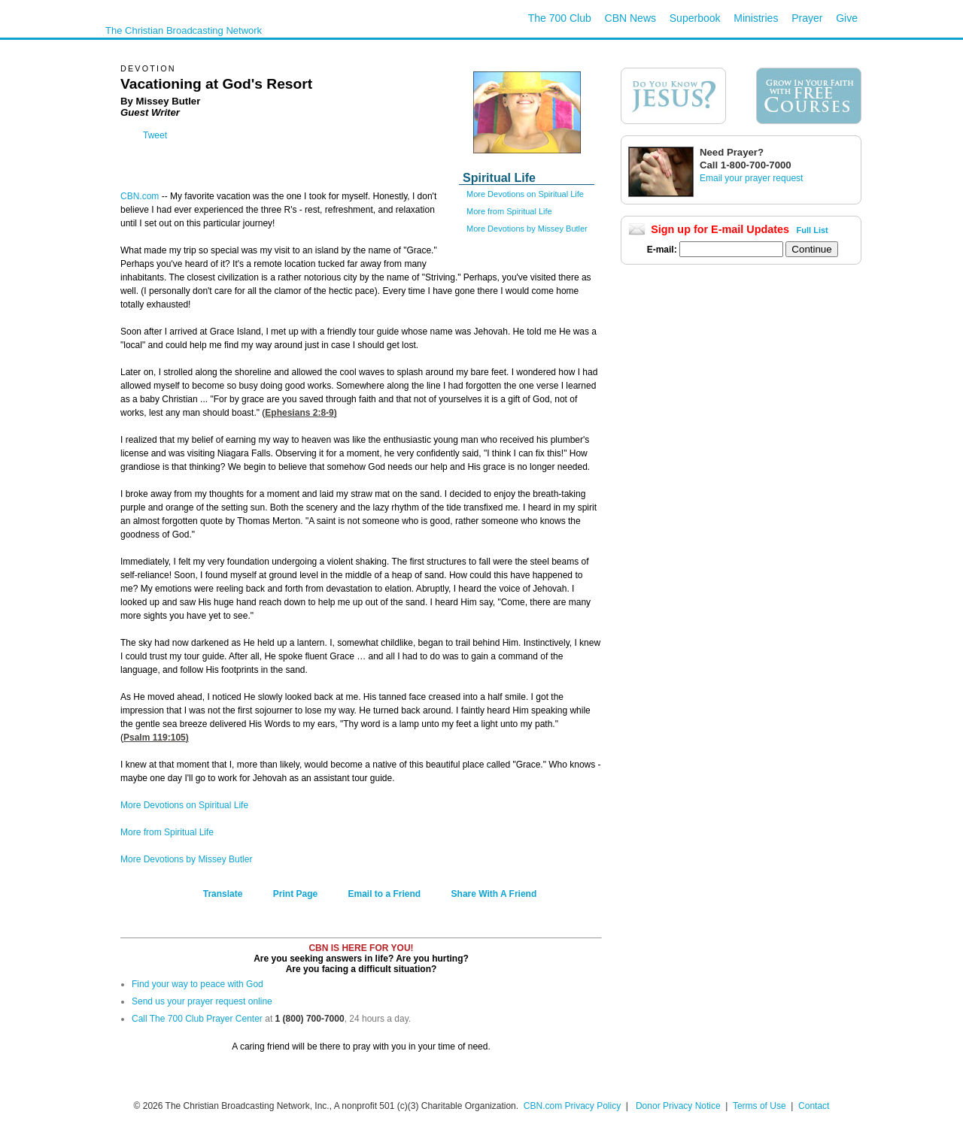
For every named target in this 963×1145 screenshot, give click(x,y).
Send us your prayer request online (202, 1001)
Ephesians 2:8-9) (300, 412)
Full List (812, 230)
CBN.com (139, 196)
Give (847, 18)
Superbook (695, 18)
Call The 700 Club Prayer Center (197, 1018)
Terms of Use (760, 1106)
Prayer (806, 18)
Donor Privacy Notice (678, 1106)
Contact (813, 1106)
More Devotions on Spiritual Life (525, 193)
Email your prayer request (751, 178)
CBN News (630, 18)
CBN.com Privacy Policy (572, 1106)
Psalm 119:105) (156, 737)
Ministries (756, 18)
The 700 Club (559, 18)
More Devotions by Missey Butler (527, 228)
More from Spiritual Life (509, 211)
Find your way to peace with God (197, 984)
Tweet (155, 135)
